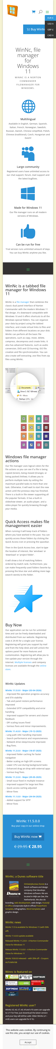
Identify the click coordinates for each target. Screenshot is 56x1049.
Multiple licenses (23, 652)
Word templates (33, 899)
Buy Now (13, 615)
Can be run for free (28, 235)
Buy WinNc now (26, 827)
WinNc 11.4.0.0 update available (19, 926)
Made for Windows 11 (28, 198)
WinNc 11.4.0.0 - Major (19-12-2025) (23, 721)
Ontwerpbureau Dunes (34, 874)
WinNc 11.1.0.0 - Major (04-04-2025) (23, 786)
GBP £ (49, 30)
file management (27, 514)
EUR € (49, 18)
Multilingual (28, 109)
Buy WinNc (38, 20)
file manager (23, 292)
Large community (28, 157)
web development (22, 893)
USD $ (49, 24)
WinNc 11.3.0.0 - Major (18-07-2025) (23, 741)
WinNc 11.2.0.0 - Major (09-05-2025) (23, 767)
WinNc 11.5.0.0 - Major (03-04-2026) (23, 680)
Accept (28, 1042)
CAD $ (49, 35)
